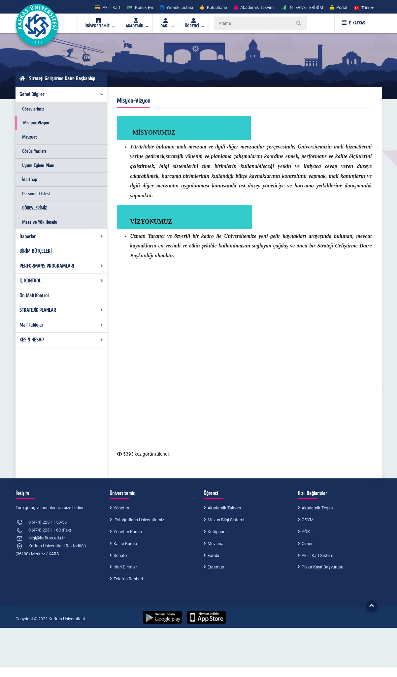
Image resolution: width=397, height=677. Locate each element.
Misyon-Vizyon (36, 123)
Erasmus (216, 566)
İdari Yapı (30, 179)
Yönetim (121, 507)
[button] (364, 7)
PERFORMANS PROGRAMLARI (61, 266)
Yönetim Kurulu (128, 531)
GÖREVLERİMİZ (34, 208)
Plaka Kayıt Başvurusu (322, 566)
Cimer (307, 543)
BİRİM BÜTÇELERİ (35, 251)
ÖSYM (308, 519)
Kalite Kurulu (125, 543)
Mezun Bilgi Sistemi (226, 519)
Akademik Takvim (224, 507)
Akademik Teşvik (318, 507)
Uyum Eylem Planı (38, 165)
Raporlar (61, 237)
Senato (120, 555)
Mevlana (215, 543)
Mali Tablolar (61, 325)
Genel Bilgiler (61, 94)
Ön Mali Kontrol (34, 296)
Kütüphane (218, 531)
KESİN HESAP (61, 340)
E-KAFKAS (353, 23)
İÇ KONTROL (61, 281)
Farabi (213, 555)
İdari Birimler (125, 566)
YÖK (306, 531)
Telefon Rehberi (128, 578)
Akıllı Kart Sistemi (318, 555)
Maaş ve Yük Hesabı (39, 222)
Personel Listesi (36, 194)
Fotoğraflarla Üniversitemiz (139, 519)
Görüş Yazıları (34, 151)
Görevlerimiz (33, 109)
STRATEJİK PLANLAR (61, 310)
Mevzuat (29, 137)
